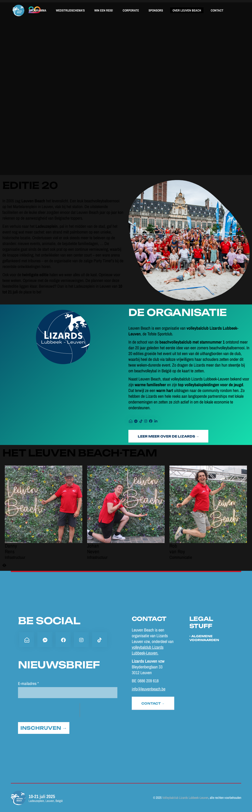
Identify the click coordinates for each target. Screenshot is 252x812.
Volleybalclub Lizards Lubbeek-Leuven (185, 797)
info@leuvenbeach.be (148, 689)
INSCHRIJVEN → (43, 728)
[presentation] (4, 565)
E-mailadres (28, 683)
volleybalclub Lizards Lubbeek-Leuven (147, 650)
